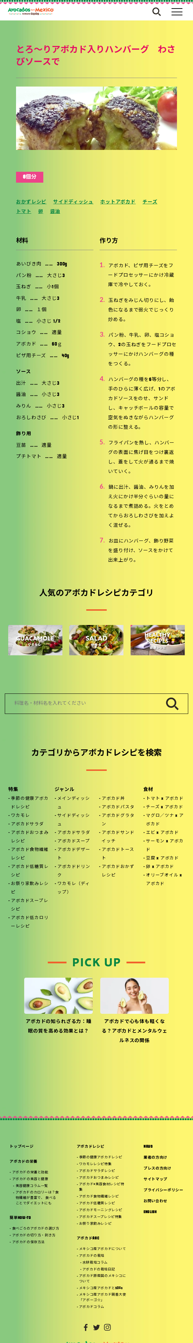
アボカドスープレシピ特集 (100, 1217)
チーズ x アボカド (164, 807)
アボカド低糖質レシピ (29, 871)
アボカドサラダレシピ (97, 1171)
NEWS (148, 1147)
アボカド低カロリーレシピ (29, 922)
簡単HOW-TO (20, 1218)
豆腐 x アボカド (162, 858)
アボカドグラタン (118, 820)
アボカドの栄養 (24, 1162)
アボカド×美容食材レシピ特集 (101, 1187)
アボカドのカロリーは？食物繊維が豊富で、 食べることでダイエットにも (37, 1198)
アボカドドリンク (73, 871)
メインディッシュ (73, 803)
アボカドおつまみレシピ (29, 837)
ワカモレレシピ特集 (95, 1164)
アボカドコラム (91, 1307)
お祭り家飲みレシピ (29, 888)
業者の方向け (155, 1158)
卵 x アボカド (160, 867)
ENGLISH (150, 1212)
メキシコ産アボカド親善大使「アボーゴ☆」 (102, 1297)
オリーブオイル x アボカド (164, 879)
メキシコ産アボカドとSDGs (100, 1288)
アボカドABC (88, 1238)
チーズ (150, 202)
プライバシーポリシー (163, 1190)
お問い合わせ (155, 1201)
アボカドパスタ (118, 807)
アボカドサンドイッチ (118, 837)
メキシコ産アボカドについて (102, 1249)
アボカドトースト (118, 854)
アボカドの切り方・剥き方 (34, 1235)
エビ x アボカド (162, 833)
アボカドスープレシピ (29, 905)
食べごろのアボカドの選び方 (35, 1229)
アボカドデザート (73, 854)
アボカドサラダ (27, 824)
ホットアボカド (118, 202)
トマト (23, 211)
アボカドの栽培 (91, 1256)
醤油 (55, 211)
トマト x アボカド (165, 799)
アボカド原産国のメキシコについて (102, 1278)
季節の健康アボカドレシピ (29, 803)
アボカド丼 (113, 799)
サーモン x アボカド (165, 845)
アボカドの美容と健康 (30, 1179)
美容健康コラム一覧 (32, 1186)
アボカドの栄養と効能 (30, 1172)
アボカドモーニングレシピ (100, 1210)
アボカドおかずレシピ (118, 871)
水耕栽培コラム (95, 1263)
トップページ (21, 1147)
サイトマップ (155, 1179)
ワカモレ (20, 816)
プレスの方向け (158, 1169)
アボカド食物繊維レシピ (29, 854)
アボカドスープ (73, 841)
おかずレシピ (31, 202)
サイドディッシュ (73, 202)
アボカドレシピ (91, 1147)
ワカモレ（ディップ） (73, 888)
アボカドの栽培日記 (99, 1269)
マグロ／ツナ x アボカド (165, 820)
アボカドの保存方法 (28, 1242)
